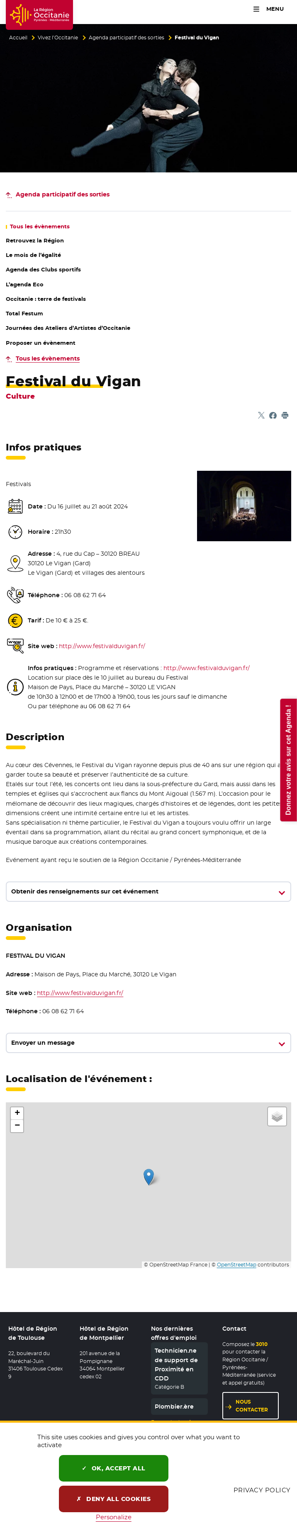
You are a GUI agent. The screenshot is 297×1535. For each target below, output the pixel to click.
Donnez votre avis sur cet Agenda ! (288, 760)
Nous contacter (252, 1406)
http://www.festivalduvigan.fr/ (102, 646)
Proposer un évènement (40, 343)
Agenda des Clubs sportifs (43, 269)
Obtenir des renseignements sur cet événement (84, 891)
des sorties (63, 194)
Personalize (113, 1517)
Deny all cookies (113, 1499)
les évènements (40, 226)
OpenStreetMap (236, 1265)
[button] (149, 1177)
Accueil (18, 38)
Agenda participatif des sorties (126, 38)
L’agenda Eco (25, 284)
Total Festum (24, 313)
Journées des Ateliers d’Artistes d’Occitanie (68, 328)
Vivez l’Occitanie (58, 38)
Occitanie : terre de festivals (46, 299)
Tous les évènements (48, 358)
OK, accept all (114, 1468)
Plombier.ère (174, 1406)
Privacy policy (262, 1490)
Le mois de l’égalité (33, 255)
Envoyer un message (43, 1042)
